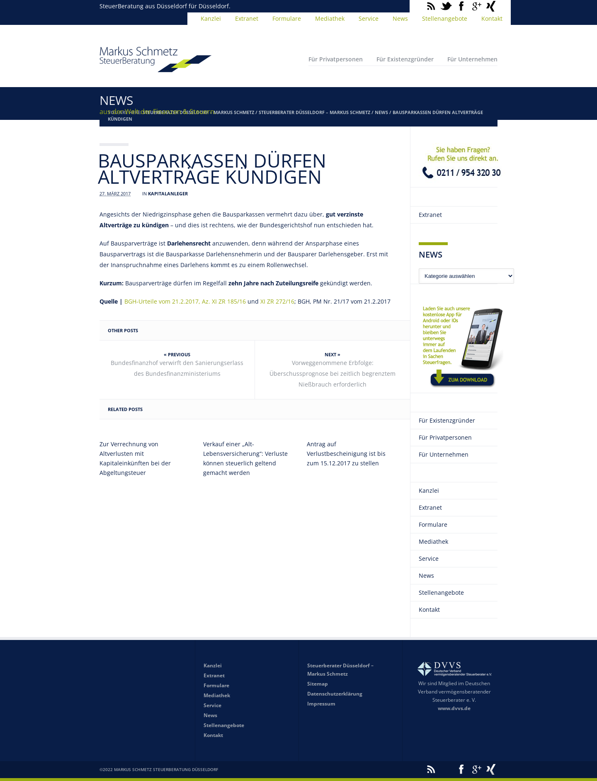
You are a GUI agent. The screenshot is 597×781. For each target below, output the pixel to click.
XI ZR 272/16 (277, 301)
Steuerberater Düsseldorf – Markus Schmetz (314, 112)
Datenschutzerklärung (334, 693)
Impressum (321, 703)
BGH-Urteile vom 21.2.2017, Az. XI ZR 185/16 (185, 301)
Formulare (286, 18)
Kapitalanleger (168, 193)
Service (369, 18)
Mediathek (330, 18)
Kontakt (491, 18)
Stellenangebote (444, 18)
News (400, 18)
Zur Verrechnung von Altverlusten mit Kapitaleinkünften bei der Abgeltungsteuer (135, 458)
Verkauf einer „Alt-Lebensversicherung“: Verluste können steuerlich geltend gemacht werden (245, 458)
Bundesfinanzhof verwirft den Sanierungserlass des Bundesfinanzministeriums (177, 368)
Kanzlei (211, 18)
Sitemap (317, 683)
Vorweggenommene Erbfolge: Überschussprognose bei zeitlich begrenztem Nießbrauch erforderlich (332, 373)
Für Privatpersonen (335, 59)
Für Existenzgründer (405, 59)
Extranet (246, 18)
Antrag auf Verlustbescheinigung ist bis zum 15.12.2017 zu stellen (346, 453)
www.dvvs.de (454, 708)
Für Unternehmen (472, 59)
